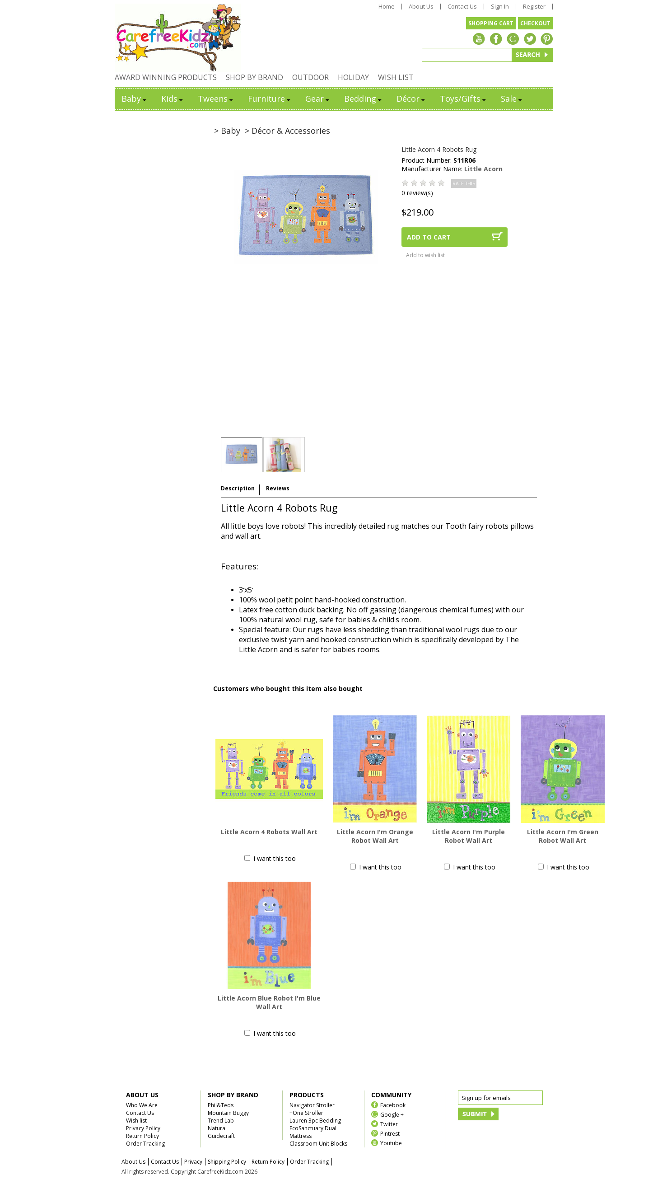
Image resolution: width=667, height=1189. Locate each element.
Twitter (389, 1123)
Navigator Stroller (312, 1105)
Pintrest (390, 1133)
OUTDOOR (310, 77)
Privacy (193, 1162)
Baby (134, 98)
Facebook (393, 1104)
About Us (421, 6)
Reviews (277, 488)
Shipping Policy (227, 1162)
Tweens (216, 98)
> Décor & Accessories (287, 130)
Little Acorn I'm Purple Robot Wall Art (468, 836)
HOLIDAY (353, 77)
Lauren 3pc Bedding (315, 1120)
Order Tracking (145, 1143)
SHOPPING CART (490, 23)
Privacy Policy (143, 1128)
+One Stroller (306, 1113)
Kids (172, 98)
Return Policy (142, 1136)
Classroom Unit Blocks (318, 1143)
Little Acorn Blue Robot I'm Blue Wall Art (269, 1002)
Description (238, 488)
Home (386, 6)
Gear (318, 98)
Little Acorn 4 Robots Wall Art (269, 831)
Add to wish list (425, 255)
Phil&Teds (220, 1105)
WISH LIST (396, 77)
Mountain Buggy (228, 1113)
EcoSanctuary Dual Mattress (312, 1132)
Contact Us (462, 6)
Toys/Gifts (463, 98)
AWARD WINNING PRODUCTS (166, 77)
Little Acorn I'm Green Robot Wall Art (562, 836)
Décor (411, 98)
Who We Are (142, 1105)
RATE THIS (463, 183)
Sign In (500, 6)
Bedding (363, 98)
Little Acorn (483, 168)
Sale (512, 98)
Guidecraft (221, 1136)
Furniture (270, 98)
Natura (216, 1128)
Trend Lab (221, 1120)
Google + (392, 1114)
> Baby (227, 130)
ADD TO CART (429, 237)
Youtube (391, 1142)
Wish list (136, 1120)
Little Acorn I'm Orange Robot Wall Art (375, 836)
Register (534, 6)
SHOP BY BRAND (254, 77)
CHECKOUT (535, 23)
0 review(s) (417, 192)
